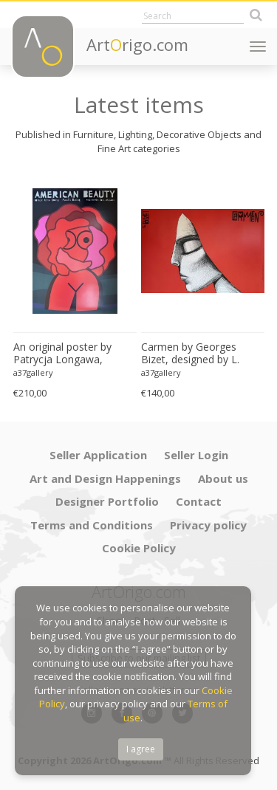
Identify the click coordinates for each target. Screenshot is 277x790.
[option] (75, 288)
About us (223, 478)
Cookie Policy (139, 547)
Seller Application (98, 454)
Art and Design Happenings (105, 478)
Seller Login (196, 454)
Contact (199, 501)
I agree (140, 749)
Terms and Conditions (91, 525)
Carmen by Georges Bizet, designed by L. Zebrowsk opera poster (197, 353)
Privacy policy (208, 525)
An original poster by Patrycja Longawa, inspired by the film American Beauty (62, 353)
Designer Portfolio (107, 501)
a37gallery (33, 372)
